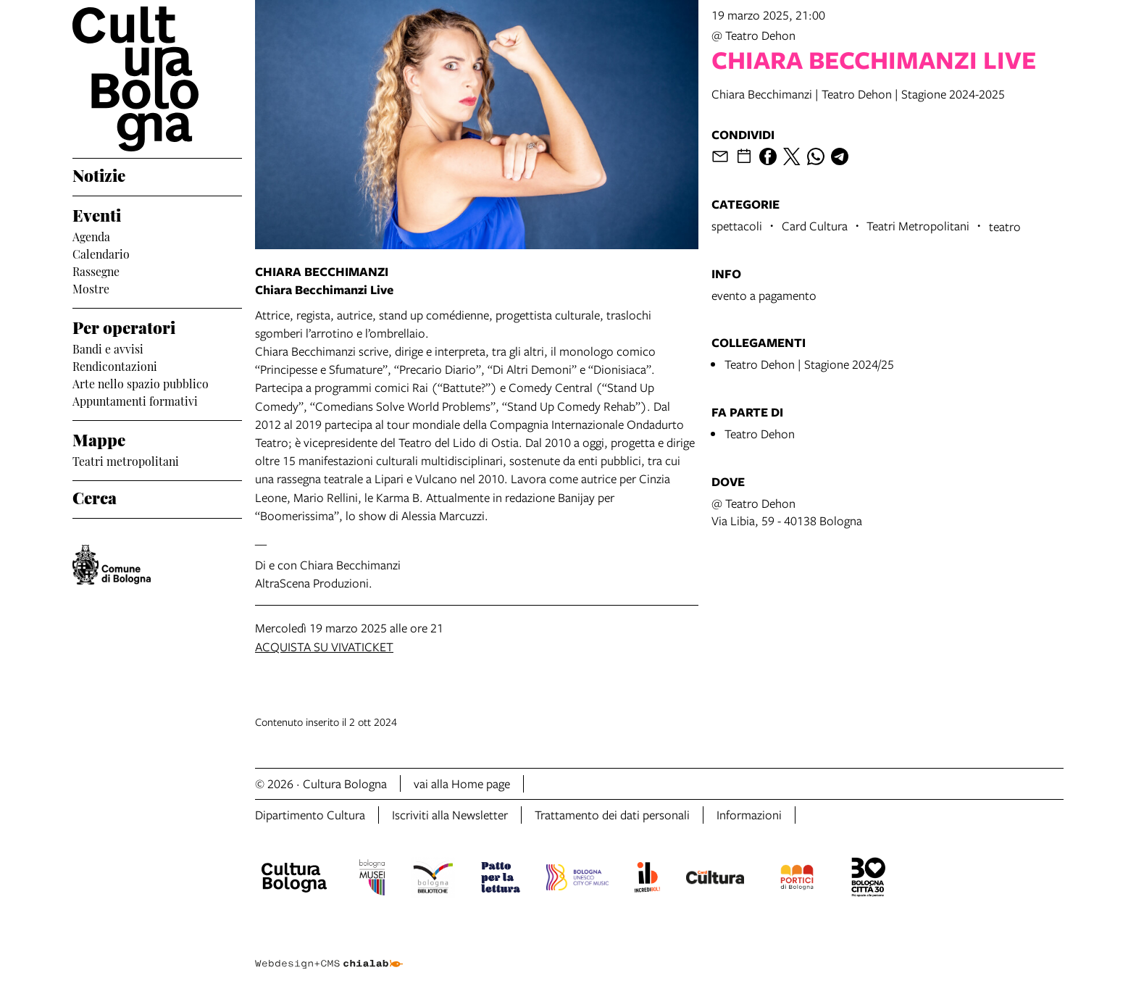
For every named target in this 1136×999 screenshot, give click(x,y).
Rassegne (96, 270)
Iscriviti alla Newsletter (450, 814)
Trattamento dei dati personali (612, 814)
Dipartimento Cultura (310, 814)
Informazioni (749, 814)
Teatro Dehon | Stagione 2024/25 (809, 364)
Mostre (90, 287)
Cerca (94, 496)
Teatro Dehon (759, 433)
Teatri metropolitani (125, 460)
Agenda (91, 235)
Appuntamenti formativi (135, 400)
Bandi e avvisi (107, 347)
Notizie (98, 174)
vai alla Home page (462, 783)
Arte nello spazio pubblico (140, 382)
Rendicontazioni (114, 365)
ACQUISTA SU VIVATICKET (324, 646)
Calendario (101, 253)
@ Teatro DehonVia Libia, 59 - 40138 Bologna (786, 512)
